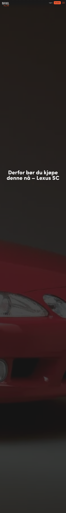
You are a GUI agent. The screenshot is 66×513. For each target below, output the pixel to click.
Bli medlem (57, 2)
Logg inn (50, 2)
